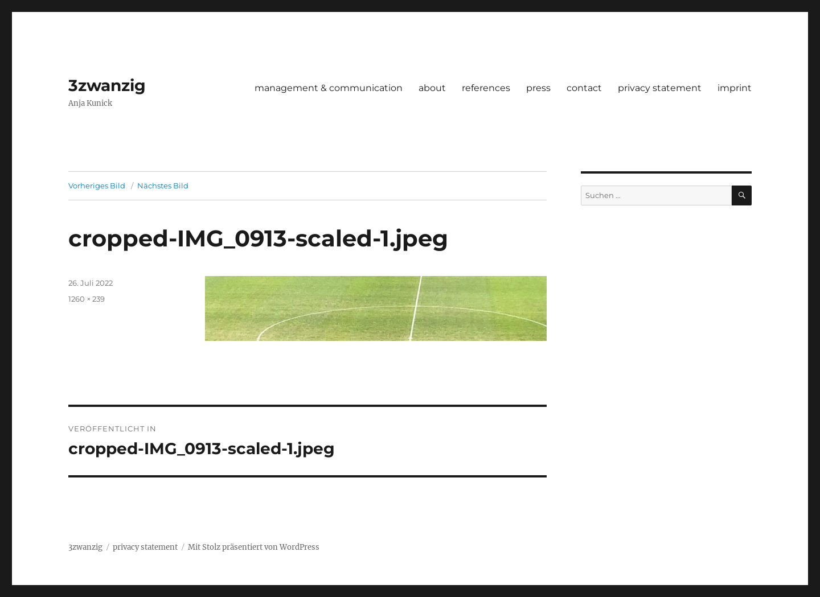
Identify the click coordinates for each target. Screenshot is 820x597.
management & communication (329, 88)
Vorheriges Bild (96, 185)
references (486, 88)
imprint (735, 88)
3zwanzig (107, 85)
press (538, 88)
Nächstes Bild (162, 185)
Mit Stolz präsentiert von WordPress (253, 547)
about (432, 88)
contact (584, 88)
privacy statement (660, 88)
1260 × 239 (86, 298)
